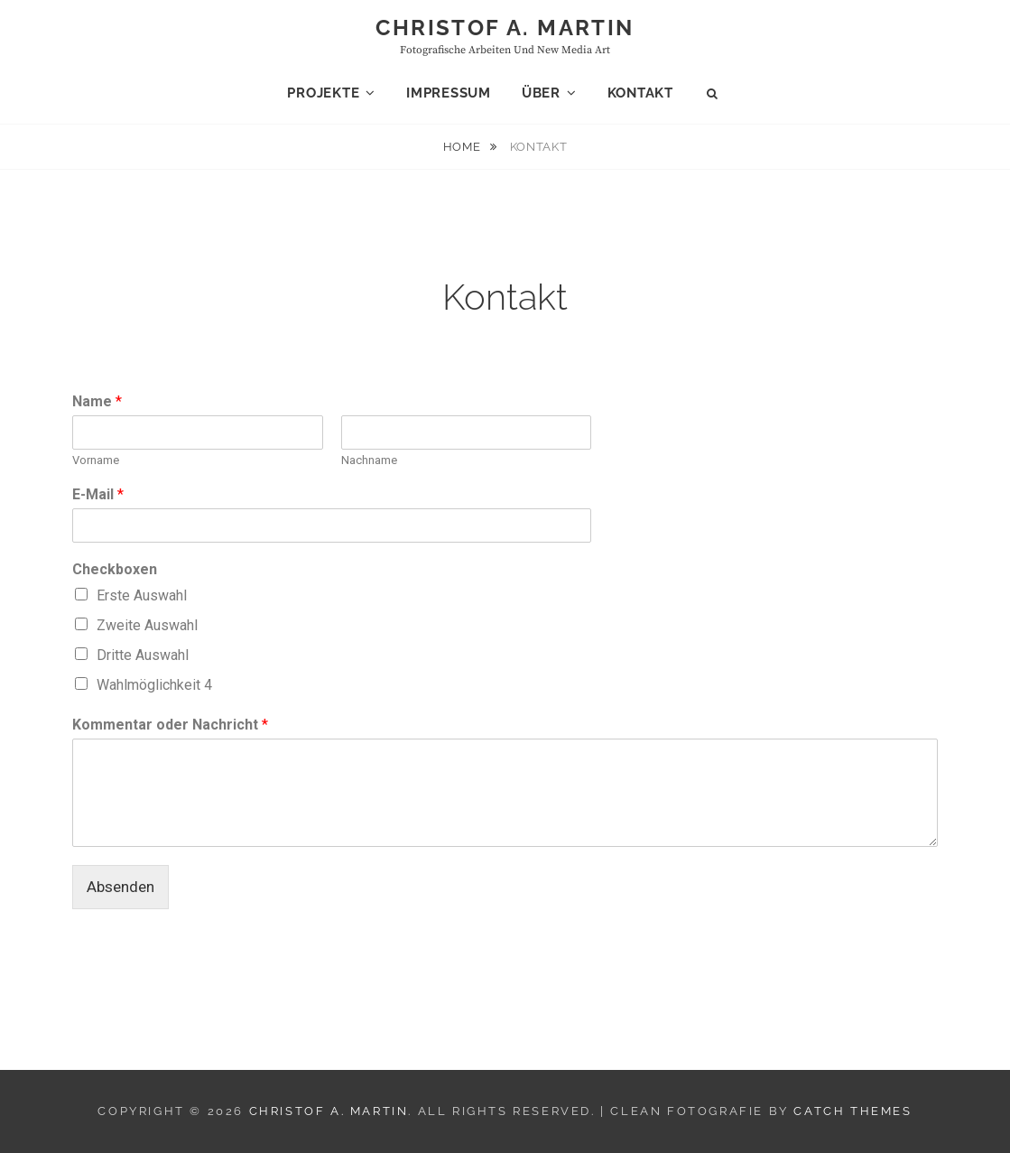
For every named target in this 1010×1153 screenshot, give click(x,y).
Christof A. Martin (504, 27)
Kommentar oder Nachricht (170, 724)
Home (463, 146)
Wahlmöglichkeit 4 (154, 684)
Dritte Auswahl (143, 655)
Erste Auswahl (142, 595)
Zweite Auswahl (147, 625)
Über (541, 93)
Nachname (369, 460)
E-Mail (98, 494)
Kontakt (640, 93)
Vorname (95, 460)
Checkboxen (114, 569)
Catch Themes (852, 1111)
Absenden (120, 887)
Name (97, 401)
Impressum (448, 93)
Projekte (323, 93)
